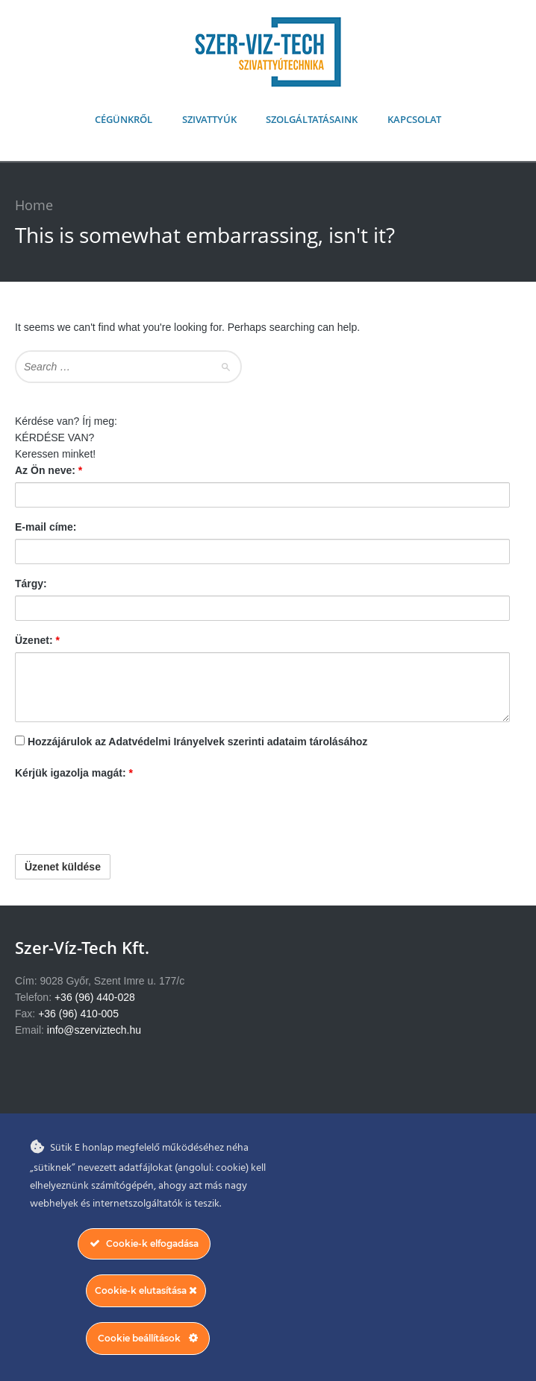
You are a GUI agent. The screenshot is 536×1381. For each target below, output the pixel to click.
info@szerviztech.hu (94, 1030)
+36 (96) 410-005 (78, 1014)
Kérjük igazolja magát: (74, 773)
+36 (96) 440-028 (94, 997)
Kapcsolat (414, 119)
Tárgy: (31, 584)
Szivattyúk (209, 119)
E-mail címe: (45, 527)
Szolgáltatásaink (312, 119)
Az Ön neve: (48, 470)
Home (34, 205)
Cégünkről (123, 119)
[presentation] (128, 814)
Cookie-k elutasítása (146, 1290)
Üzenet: (37, 640)
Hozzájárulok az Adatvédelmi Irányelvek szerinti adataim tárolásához (197, 742)
